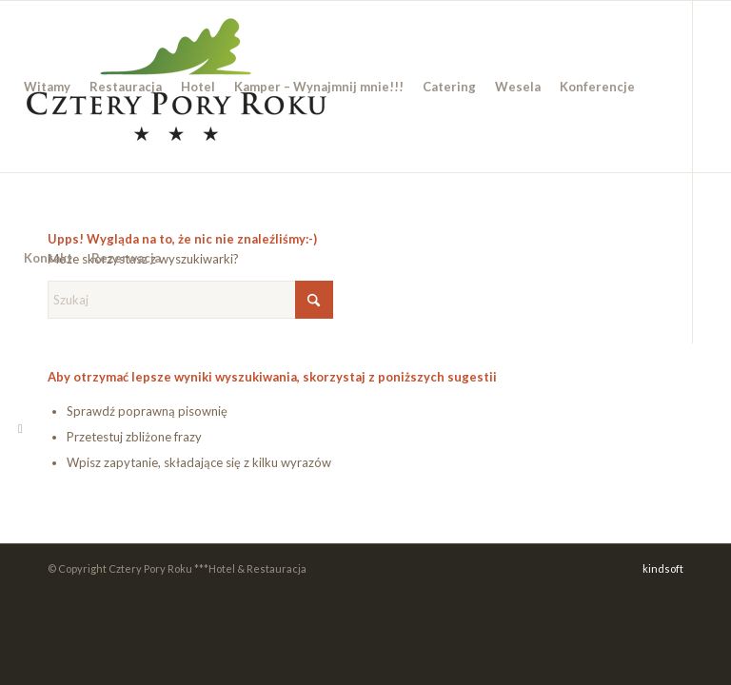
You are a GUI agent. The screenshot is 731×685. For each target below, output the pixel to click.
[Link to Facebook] (20, 428)
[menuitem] (47, 86)
